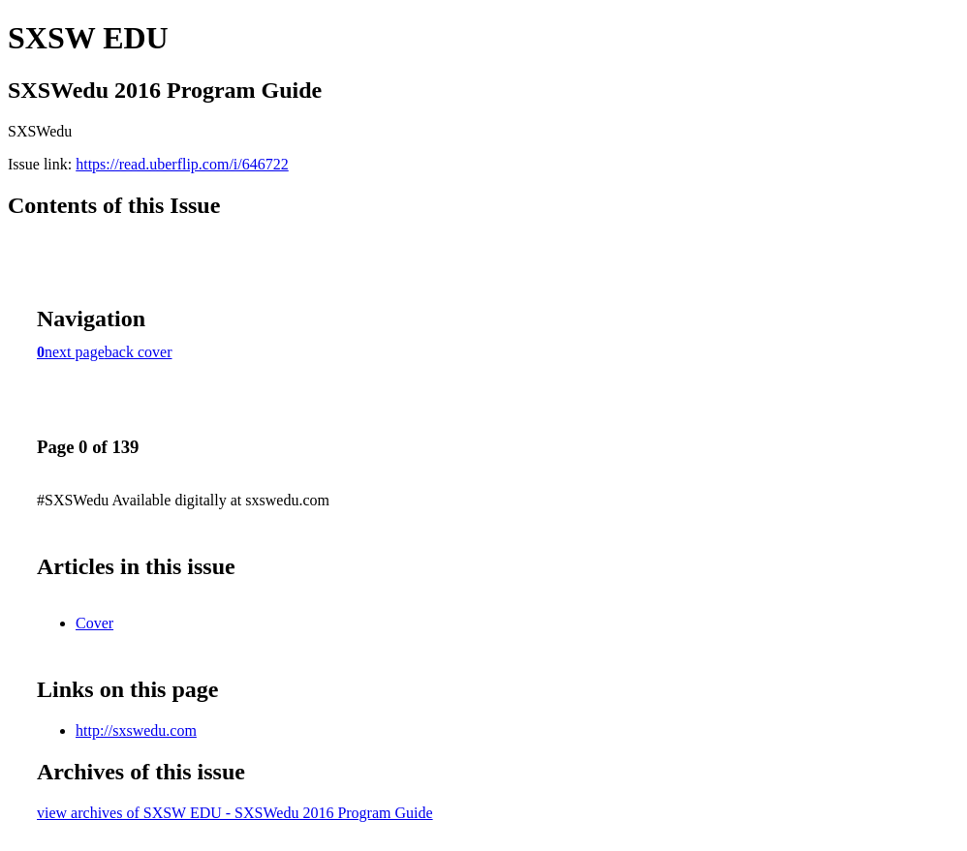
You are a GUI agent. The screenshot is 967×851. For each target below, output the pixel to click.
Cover (94, 623)
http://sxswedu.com (136, 730)
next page (75, 352)
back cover (138, 352)
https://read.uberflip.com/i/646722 (182, 164)
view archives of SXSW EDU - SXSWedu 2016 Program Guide (235, 813)
